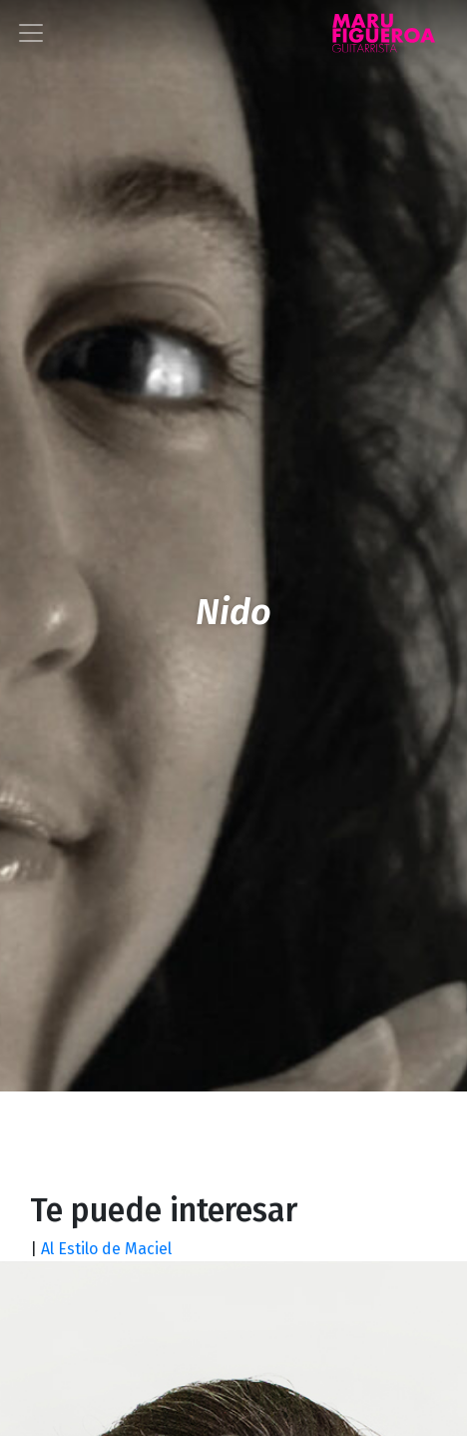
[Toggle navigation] (31, 33)
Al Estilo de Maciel (108, 1248)
